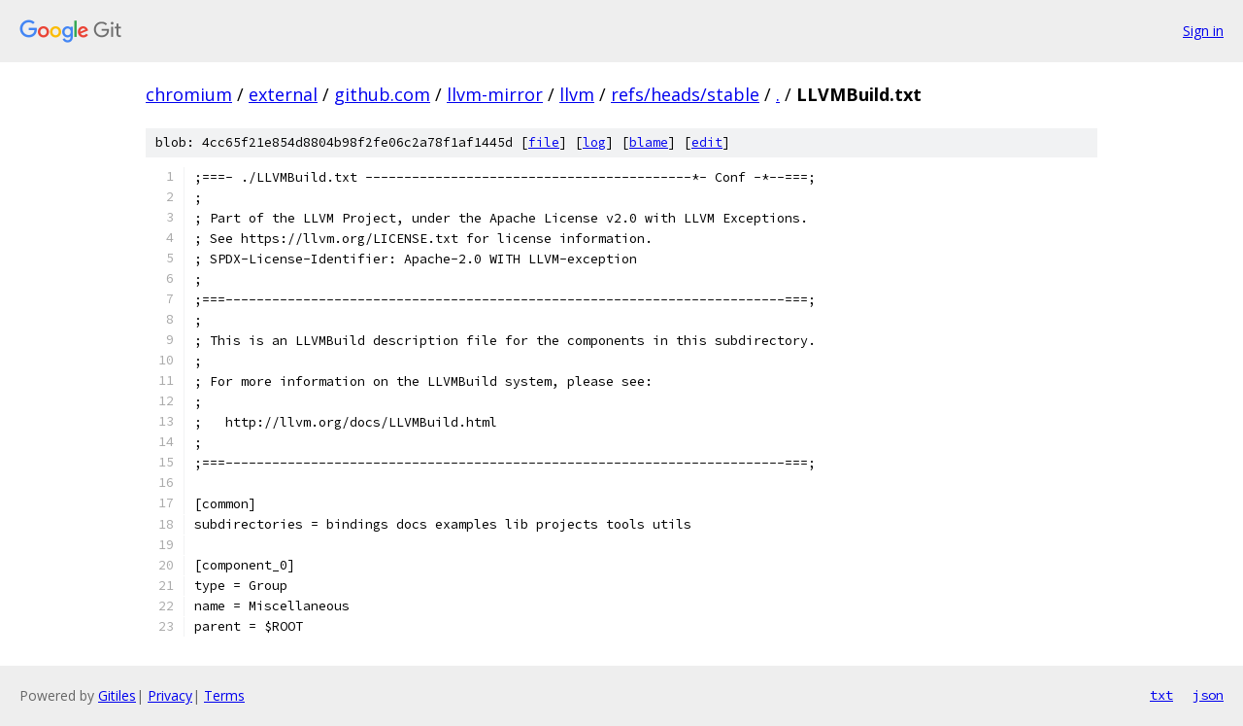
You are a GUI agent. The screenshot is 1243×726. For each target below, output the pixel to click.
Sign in (1203, 30)
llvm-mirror (495, 94)
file (543, 142)
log (594, 142)
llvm (576, 94)
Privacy (170, 695)
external (283, 94)
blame (648, 142)
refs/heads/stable (685, 94)
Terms (224, 695)
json (1208, 695)
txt (1161, 695)
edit (706, 142)
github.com (382, 94)
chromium (189, 94)
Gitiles (117, 695)
